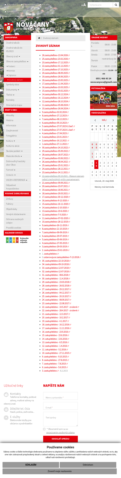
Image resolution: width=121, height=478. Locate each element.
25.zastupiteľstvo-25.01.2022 (55, 165)
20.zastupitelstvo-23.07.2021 (55, 186)
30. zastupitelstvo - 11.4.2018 (55, 278)
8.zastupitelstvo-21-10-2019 (54, 228)
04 (92, 146)
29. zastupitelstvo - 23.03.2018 (55, 282)
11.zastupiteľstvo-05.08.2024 (55, 105)
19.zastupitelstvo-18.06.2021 (55, 189)
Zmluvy (9, 198)
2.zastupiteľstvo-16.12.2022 (54, 140)
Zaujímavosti (12, 130)
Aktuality (46, 4)
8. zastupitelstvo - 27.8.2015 (54, 360)
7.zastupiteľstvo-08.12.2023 (54, 119)
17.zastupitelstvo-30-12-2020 (55, 197)
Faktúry (9, 203)
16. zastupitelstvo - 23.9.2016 (55, 331)
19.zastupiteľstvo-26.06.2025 (55, 76)
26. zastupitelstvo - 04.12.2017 (55, 292)
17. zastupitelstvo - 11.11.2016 (55, 328)
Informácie (11, 125)
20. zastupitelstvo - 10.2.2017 (55, 317)
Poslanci (11, 66)
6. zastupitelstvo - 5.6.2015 (54, 367)
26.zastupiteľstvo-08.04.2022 (55, 161)
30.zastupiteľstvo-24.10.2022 (55, 147)
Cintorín (11, 175)
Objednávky (11, 209)
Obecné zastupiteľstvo (17, 61)
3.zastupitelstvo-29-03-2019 (54, 246)
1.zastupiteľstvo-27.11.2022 (54, 144)
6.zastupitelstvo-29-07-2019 (54, 236)
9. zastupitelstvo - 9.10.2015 (54, 356)
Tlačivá (10, 94)
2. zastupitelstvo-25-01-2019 (54, 250)
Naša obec (12, 4)
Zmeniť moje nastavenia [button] (60, 471)
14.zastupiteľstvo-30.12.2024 (55, 94)
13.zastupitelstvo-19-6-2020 (54, 211)
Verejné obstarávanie (16, 214)
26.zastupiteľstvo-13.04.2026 (55, 55)
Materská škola (14, 156)
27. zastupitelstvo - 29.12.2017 (55, 289)
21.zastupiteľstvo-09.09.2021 (55, 182)
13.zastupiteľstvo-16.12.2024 (55, 97)
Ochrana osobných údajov (15, 221)
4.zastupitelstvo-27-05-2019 (54, 243)
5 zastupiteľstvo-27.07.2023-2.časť (57, 126)
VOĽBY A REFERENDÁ (16, 180)
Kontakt (10, 11)
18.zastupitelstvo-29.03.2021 (55, 193)
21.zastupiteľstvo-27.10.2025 (55, 69)
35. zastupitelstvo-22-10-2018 (55, 260)
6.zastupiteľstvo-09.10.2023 (54, 122)
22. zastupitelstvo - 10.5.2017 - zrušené (59, 307)
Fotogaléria (11, 135)
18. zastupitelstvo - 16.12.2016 (55, 324)
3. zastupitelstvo (49, 370)
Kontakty (10, 99)
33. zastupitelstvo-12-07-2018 (55, 267)
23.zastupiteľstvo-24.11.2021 (55, 172)
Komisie (11, 70)
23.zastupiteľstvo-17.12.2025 (55, 62)
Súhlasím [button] (30, 465)
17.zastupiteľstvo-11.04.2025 (55, 83)
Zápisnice (11, 75)
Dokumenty (12, 89)
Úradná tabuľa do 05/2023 (14, 49)
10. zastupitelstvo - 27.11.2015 (55, 353)
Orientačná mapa (14, 105)
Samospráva (29, 4)
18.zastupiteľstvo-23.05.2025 (55, 80)
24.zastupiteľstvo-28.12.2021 (55, 168)
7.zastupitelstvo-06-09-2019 (54, 232)
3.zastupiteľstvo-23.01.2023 (54, 137)
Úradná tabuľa (12, 42)
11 (92, 155)
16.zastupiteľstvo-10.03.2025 (55, 87)
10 (116, 146)
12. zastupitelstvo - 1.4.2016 (54, 346)
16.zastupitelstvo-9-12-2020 (54, 200)
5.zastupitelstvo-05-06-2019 (54, 239)
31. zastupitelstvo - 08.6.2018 (55, 275)
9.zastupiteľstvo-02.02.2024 (54, 112)
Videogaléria (98, 112)
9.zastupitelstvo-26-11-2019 (54, 225)
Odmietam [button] (88, 465)
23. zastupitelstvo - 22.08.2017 (55, 303)
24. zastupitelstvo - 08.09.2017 (55, 299)
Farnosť (10, 169)
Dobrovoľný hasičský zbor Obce (15, 163)
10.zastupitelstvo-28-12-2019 (55, 221)
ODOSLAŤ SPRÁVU (60, 438)
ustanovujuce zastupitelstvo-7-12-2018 (61, 257)
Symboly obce (12, 84)
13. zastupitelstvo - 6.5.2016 (54, 342)
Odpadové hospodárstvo (12, 187)
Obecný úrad (13, 56)
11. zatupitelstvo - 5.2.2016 (54, 349)
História (9, 120)
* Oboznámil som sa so (59, 431)
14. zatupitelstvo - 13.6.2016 (54, 338)
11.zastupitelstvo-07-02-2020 (55, 218)
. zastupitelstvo (50, 253)
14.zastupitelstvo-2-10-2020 (54, 207)
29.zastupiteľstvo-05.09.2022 (55, 151)
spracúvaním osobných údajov (60, 432)
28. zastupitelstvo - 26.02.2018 (55, 285)
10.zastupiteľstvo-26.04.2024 (55, 108)
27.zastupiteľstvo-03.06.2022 (55, 158)
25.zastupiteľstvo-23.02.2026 (55, 58)
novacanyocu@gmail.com (103, 82)
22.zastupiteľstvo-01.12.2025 (55, 66)
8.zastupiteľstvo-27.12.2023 (54, 115)
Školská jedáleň (14, 151)
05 (96, 146)
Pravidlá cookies (13, 227)
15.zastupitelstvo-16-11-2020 (55, 204)
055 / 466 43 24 (103, 78)
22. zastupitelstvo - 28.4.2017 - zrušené (59, 310)
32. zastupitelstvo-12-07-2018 (55, 271)
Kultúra (10, 140)
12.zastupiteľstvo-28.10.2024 (55, 101)
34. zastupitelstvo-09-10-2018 (55, 264)
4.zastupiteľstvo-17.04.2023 (54, 133)
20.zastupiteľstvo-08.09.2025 (55, 73)
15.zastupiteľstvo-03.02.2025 (55, 90)
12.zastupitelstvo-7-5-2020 (54, 214)
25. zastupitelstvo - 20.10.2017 (55, 296)
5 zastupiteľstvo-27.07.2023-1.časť (57, 129)
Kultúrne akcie (12, 145)
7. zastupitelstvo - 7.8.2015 (54, 363)
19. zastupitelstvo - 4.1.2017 (54, 321)
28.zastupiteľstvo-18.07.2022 (55, 154)
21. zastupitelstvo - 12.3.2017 (55, 314)
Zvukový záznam (15, 80)
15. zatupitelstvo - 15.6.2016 (54, 335)
